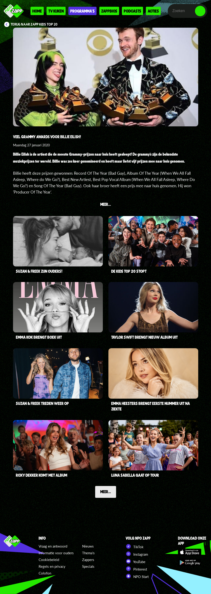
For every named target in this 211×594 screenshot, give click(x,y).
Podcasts (132, 11)
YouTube (135, 561)
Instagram (137, 554)
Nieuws (88, 546)
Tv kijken (56, 11)
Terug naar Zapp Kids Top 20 (34, 24)
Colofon (45, 573)
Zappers (88, 560)
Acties (153, 11)
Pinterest (136, 568)
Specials (88, 566)
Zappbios (109, 11)
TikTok (135, 546)
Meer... (105, 491)
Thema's (88, 553)
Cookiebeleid (49, 560)
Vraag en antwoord (53, 546)
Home (37, 11)
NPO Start (137, 576)
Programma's (82, 11)
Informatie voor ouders (56, 553)
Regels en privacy (52, 566)
